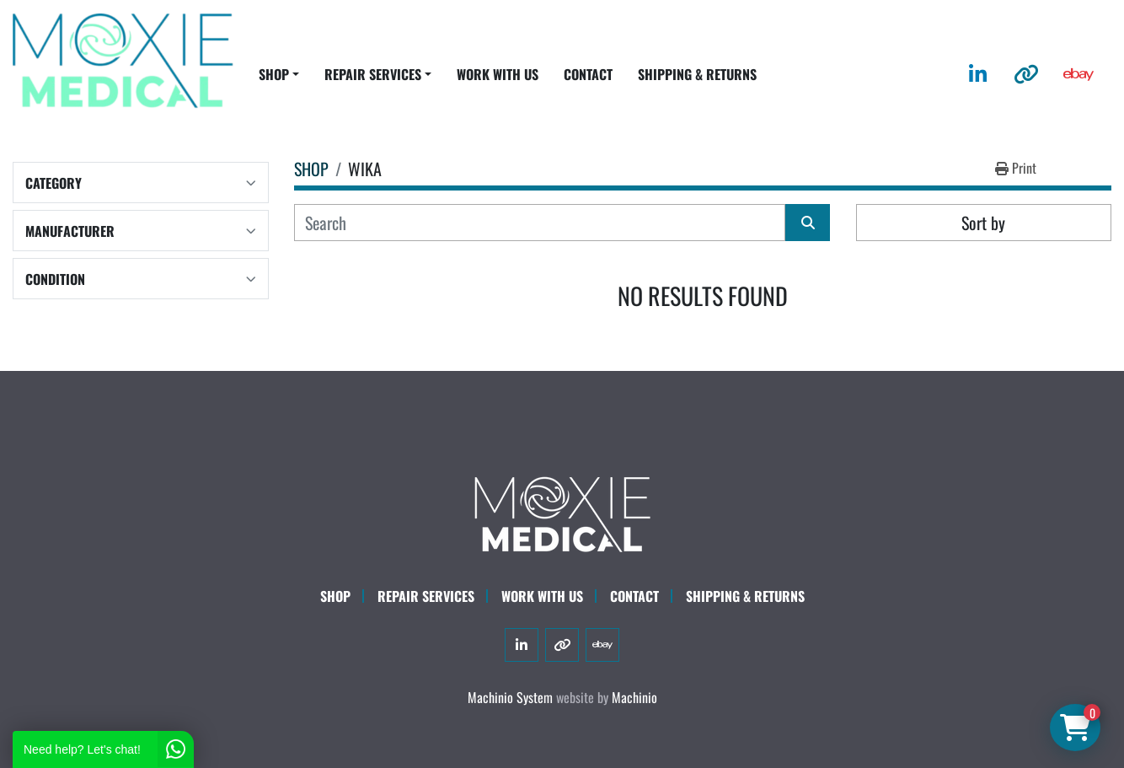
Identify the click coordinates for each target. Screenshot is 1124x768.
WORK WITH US (497, 74)
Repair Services (425, 596)
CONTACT (588, 74)
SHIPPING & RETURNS (697, 74)
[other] (1026, 74)
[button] (279, 74)
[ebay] (1078, 74)
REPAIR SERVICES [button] (372, 74)
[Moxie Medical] (562, 512)
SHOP (274, 74)
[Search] (540, 222)
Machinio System (510, 697)
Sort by (983, 222)
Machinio (634, 697)
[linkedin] (977, 74)
